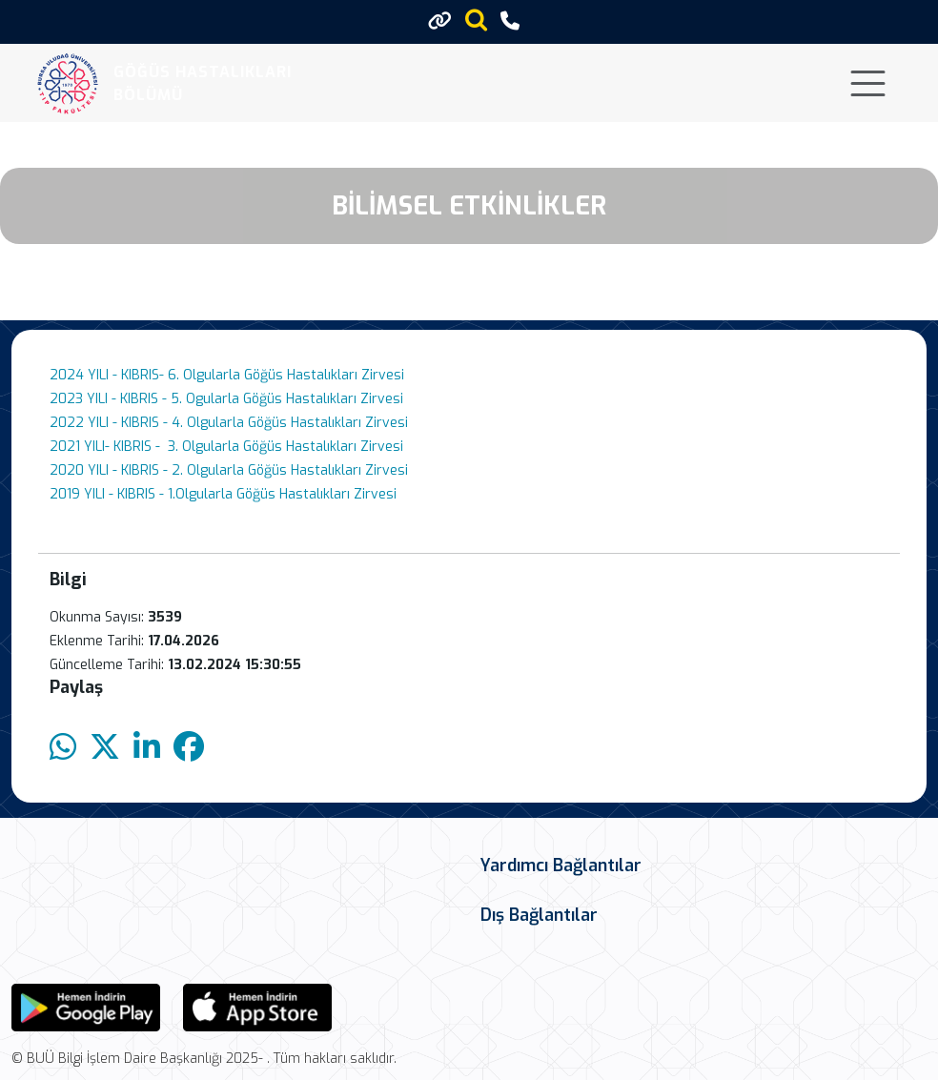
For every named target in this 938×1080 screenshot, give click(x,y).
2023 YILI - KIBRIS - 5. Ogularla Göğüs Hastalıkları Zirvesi (226, 399)
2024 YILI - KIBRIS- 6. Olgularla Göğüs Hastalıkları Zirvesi (227, 375)
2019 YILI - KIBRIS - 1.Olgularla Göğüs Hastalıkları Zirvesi (223, 494)
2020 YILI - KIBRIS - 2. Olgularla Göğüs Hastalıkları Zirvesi (229, 470)
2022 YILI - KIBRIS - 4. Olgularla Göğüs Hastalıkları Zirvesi (229, 423)
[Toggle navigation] (868, 83)
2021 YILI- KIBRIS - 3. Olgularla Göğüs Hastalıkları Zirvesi (226, 447)
